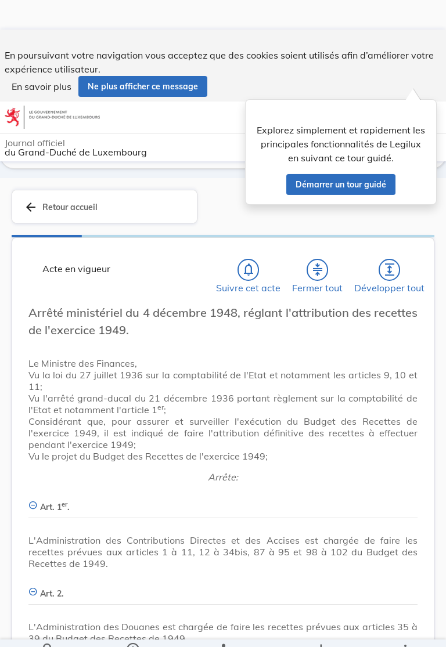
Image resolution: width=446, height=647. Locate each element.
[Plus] (405, 628)
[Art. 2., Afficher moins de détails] (223, 587)
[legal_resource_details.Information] (133, 628)
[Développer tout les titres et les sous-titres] (390, 270)
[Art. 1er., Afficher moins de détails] (223, 500)
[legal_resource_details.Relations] (223, 628)
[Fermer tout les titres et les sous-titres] (318, 270)
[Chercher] (48, 628)
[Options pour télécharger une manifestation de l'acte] (320, 628)
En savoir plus (41, 57)
